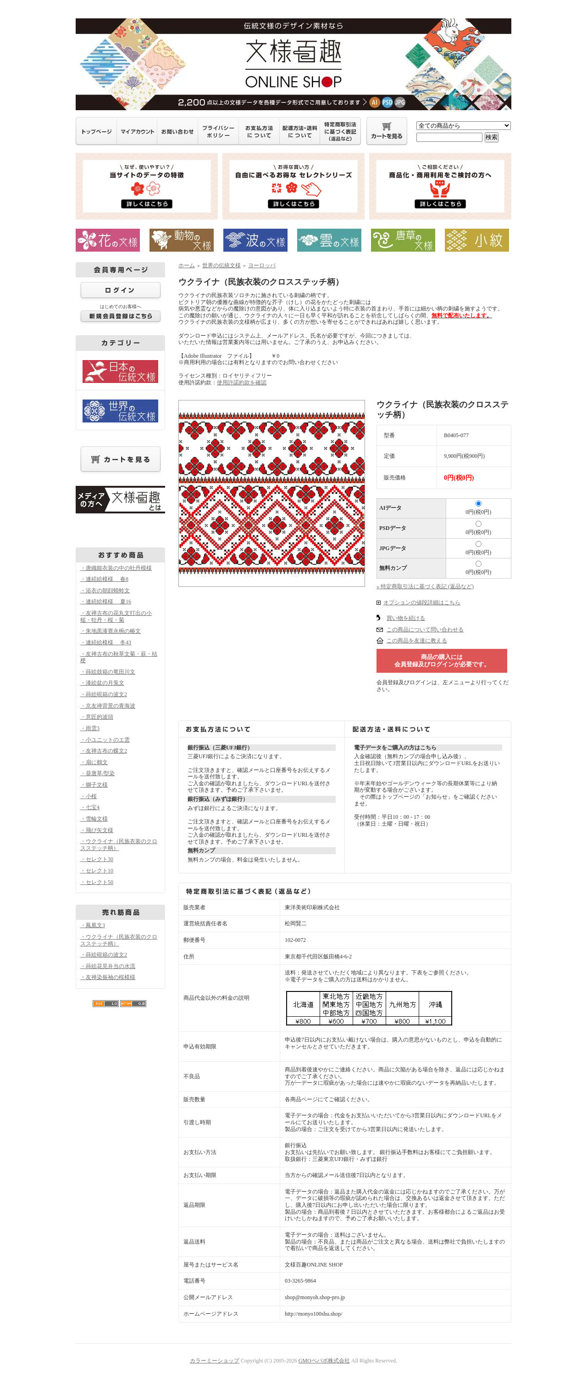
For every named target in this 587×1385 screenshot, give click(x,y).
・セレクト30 (96, 859)
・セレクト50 (96, 882)
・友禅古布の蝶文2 (103, 751)
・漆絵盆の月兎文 (102, 683)
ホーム (186, 265)
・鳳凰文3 (92, 925)
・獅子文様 (94, 785)
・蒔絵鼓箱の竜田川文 (107, 672)
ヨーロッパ (262, 265)
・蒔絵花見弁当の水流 (107, 966)
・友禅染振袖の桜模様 (107, 977)
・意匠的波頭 (96, 717)
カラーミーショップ (214, 1360)
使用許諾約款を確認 (241, 382)
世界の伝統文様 (221, 265)
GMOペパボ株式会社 (324, 1360)
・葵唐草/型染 (97, 773)
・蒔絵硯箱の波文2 (103, 694)
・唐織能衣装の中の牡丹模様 (116, 568)
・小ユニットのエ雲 (105, 740)
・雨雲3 (90, 728)
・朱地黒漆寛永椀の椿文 (110, 631)
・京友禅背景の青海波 (107, 706)
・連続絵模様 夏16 (105, 601)
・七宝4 (90, 807)
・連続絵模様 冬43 (105, 642)
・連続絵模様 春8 (104, 579)
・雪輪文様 (94, 819)
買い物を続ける (406, 618)
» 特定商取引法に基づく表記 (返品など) (425, 586)
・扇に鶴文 (94, 762)
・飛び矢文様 (96, 830)
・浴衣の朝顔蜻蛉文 (105, 590)
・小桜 (88, 796)
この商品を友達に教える (417, 640)
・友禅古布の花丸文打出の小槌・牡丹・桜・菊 (116, 616)
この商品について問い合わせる (425, 629)
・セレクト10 (96, 870)
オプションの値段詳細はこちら (421, 602)
